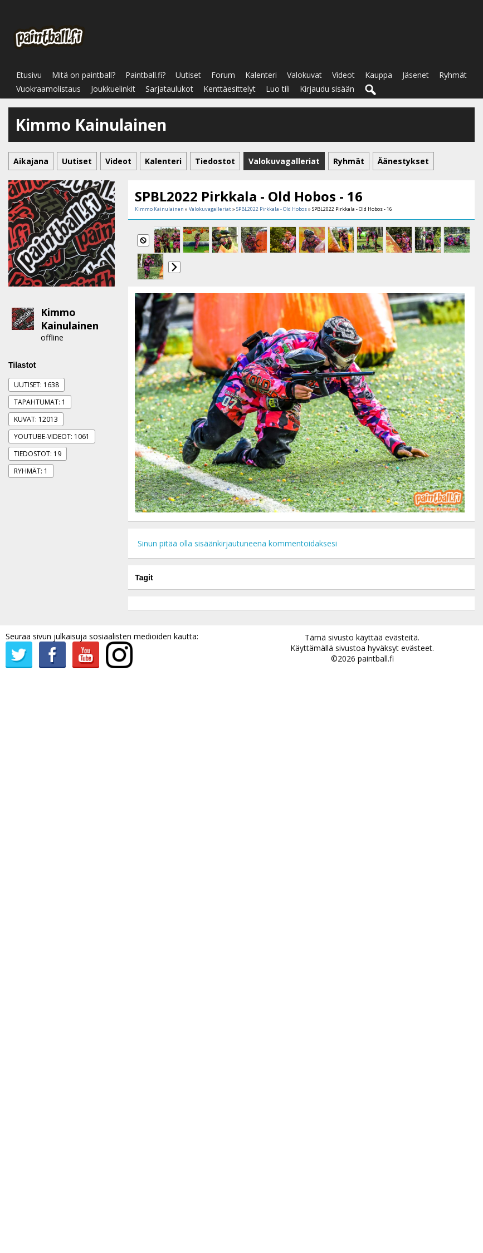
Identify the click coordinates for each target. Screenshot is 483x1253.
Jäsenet (415, 75)
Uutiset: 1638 (36, 384)
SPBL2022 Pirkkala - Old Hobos (271, 209)
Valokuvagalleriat (210, 209)
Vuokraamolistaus (48, 88)
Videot (343, 75)
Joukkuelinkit (113, 88)
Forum (223, 75)
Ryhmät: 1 (31, 471)
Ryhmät (453, 75)
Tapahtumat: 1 (40, 402)
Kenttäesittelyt (229, 88)
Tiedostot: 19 (37, 453)
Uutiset (188, 75)
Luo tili (278, 88)
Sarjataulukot (169, 88)
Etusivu (29, 75)
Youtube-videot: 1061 (52, 436)
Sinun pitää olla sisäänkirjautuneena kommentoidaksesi (237, 543)
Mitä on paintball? (83, 75)
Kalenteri (261, 75)
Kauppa (378, 75)
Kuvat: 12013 (36, 419)
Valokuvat (304, 75)
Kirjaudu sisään (327, 88)
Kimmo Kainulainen (70, 318)
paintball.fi (376, 658)
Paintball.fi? (145, 75)
